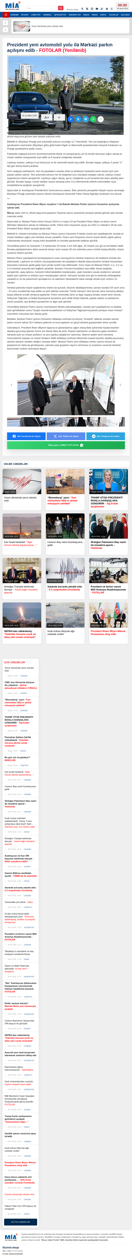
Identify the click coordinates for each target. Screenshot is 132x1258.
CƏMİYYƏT (35, 15)
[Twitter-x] (87, 9)
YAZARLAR (113, 15)
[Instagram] (92, 9)
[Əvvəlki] (5, 22)
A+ (46, 117)
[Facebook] (82, 9)
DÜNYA (103, 15)
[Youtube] (97, 9)
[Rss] (112, 9)
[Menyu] (6, 15)
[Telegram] (107, 9)
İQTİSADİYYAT (60, 15)
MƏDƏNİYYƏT (75, 15)
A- (59, 117)
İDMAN (86, 15)
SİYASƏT (25, 15)
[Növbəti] (5, 29)
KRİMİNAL (47, 15)
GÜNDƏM (15, 15)
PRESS (95, 15)
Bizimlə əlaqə (72, 9)
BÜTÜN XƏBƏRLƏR (20, 1222)
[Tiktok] (102, 9)
